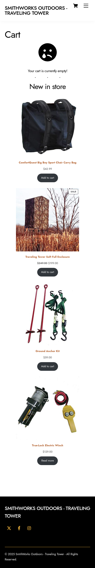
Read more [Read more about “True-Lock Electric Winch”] (47, 461)
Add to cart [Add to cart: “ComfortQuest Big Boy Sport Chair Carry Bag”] (47, 178)
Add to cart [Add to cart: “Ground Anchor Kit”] (47, 366)
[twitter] (9, 527)
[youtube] (29, 527)
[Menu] (86, 5)
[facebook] (19, 527)
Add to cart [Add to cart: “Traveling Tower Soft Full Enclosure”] (47, 272)
